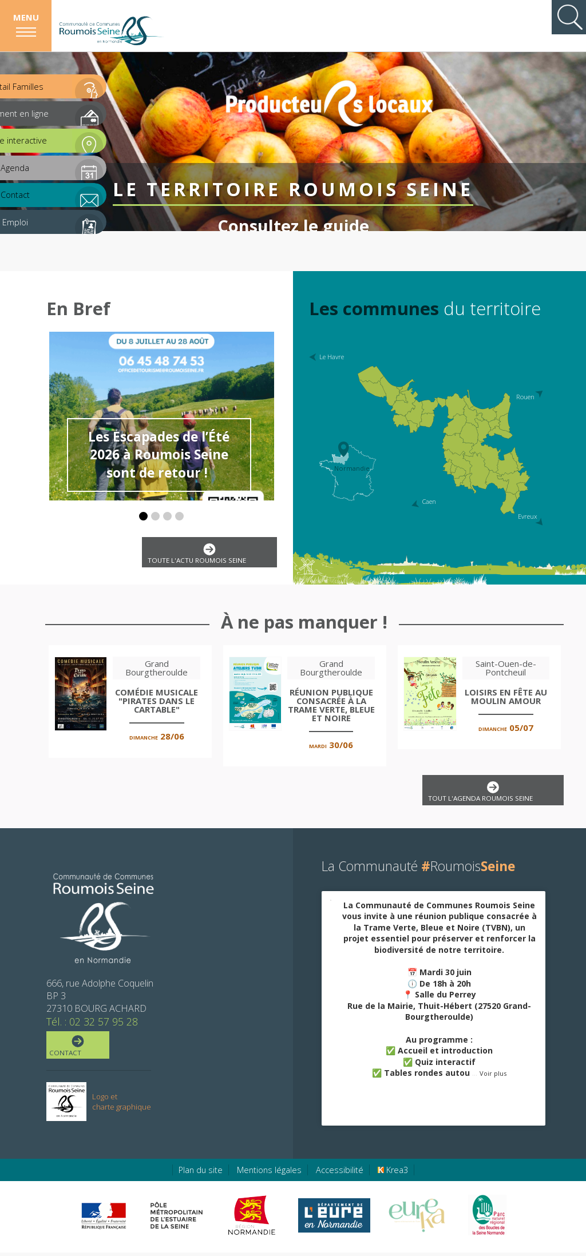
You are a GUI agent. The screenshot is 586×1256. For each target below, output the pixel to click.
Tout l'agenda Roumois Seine (490, 794)
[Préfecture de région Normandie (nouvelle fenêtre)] (103, 1219)
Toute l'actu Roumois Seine (206, 554)
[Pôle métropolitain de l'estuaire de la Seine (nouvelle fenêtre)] (176, 1219)
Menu (26, 17)
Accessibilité (339, 1173)
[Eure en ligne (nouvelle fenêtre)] (334, 1219)
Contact (77, 1050)
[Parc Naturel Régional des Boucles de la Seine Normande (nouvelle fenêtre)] (487, 1219)
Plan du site (201, 1173)
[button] (143, 516)
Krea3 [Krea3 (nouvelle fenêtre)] (393, 1173)
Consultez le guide (293, 203)
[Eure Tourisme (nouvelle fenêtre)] (417, 1219)
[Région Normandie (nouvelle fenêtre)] (253, 1219)
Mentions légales (269, 1173)
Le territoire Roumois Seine (293, 166)
